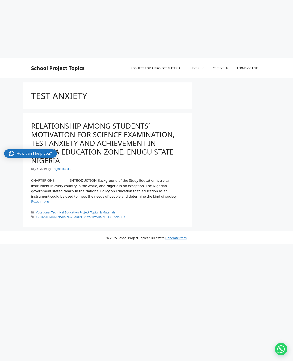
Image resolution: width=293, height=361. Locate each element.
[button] (281, 349)
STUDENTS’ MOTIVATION (87, 217)
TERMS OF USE (247, 68)
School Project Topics (58, 67)
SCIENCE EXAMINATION (52, 217)
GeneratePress (175, 238)
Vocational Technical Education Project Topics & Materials (75, 212)
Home (199, 68)
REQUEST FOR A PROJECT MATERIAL (156, 68)
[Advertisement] (123, 29)
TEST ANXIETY (116, 217)
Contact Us (220, 68)
